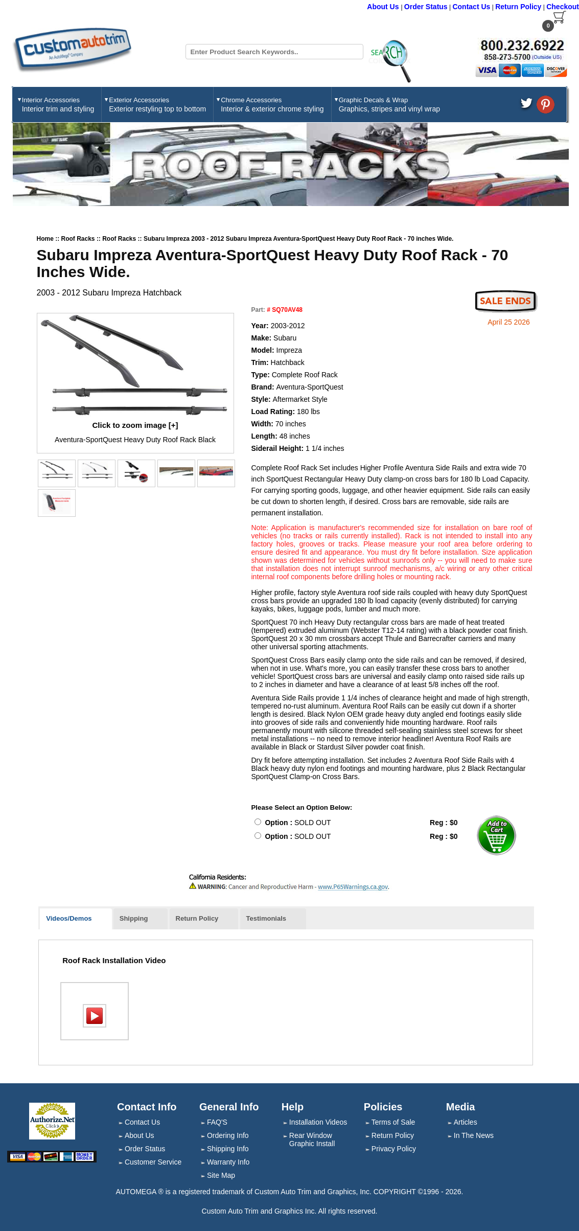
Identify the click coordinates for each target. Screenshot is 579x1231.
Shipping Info (228, 1149)
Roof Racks (79, 238)
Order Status (426, 7)
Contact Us (471, 7)
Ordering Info (228, 1135)
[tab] (75, 919)
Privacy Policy (394, 1149)
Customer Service (153, 1162)
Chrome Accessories (272, 104)
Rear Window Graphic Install (312, 1139)
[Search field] (274, 51)
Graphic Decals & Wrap (389, 104)
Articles (465, 1122)
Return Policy (518, 7)
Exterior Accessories (157, 104)
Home (45, 238)
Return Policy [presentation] (197, 918)
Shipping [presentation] (134, 918)
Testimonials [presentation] (266, 918)
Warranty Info (228, 1162)
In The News (474, 1135)
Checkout (562, 7)
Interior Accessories (58, 104)
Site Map (221, 1175)
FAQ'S (217, 1122)
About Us (384, 7)
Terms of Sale (393, 1122)
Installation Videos (318, 1122)
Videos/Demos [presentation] (68, 918)
